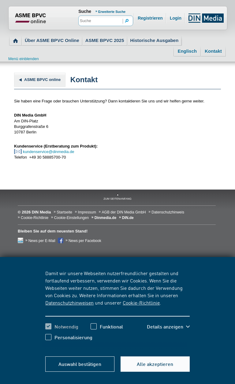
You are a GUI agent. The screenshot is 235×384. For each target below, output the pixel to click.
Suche (84, 11)
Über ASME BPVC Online (52, 40)
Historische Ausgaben (154, 40)
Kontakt (213, 51)
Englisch (187, 51)
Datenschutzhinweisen (69, 302)
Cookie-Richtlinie (141, 302)
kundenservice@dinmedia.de (48, 151)
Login (175, 18)
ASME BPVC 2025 (104, 40)
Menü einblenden (23, 58)
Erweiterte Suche (111, 11)
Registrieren (150, 18)
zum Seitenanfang (117, 198)
